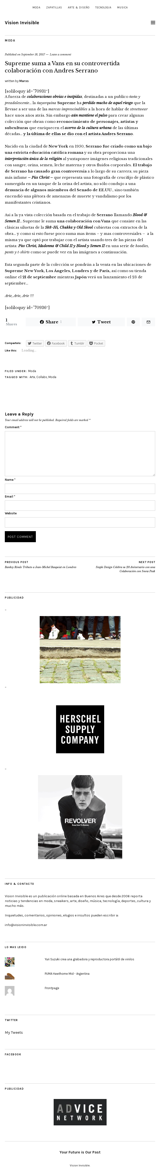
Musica (122, 7)
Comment (13, 427)
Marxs (24, 81)
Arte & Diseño (79, 7)
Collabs (41, 377)
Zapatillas (54, 7)
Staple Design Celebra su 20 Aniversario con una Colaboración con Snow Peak (117, 566)
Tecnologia (103, 7)
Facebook (13, 1054)
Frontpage (52, 988)
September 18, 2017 (33, 54)
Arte (32, 377)
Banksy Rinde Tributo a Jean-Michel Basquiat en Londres (40, 564)
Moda (36, 7)
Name (10, 479)
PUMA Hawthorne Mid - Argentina (67, 973)
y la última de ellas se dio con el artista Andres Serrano (78, 133)
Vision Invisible (22, 22)
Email (10, 496)
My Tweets (14, 1032)
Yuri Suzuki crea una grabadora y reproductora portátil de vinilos (89, 959)
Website (11, 513)
